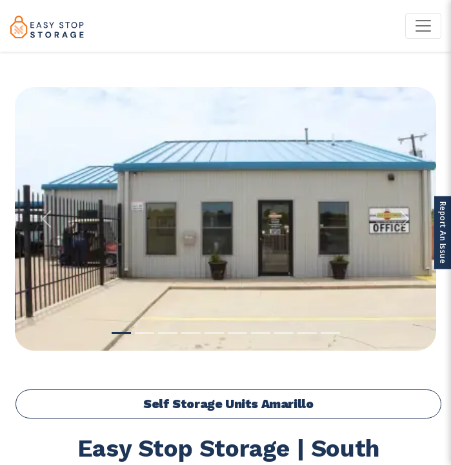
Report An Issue (442, 233)
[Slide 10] (330, 333)
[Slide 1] (121, 333)
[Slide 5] (214, 333)
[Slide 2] (144, 333)
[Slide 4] (191, 333)
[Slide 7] (260, 333)
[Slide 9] (307, 333)
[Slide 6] (237, 333)
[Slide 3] (167, 333)
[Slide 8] (284, 333)
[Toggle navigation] (423, 26)
